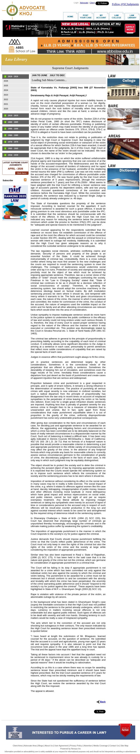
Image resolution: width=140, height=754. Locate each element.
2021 (6, 104)
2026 (6, 81)
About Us (49, 746)
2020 (6, 109)
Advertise (88, 746)
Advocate (84, 3)
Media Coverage (101, 746)
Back (103, 701)
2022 (6, 99)
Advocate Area (30, 746)
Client (92, 3)
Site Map (124, 746)
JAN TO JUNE (39, 75)
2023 (6, 95)
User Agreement (61, 746)
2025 (6, 85)
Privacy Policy (76, 746)
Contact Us (114, 746)
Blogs (40, 746)
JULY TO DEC (57, 75)
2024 (6, 90)
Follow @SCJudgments (125, 4)
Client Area (17, 746)
